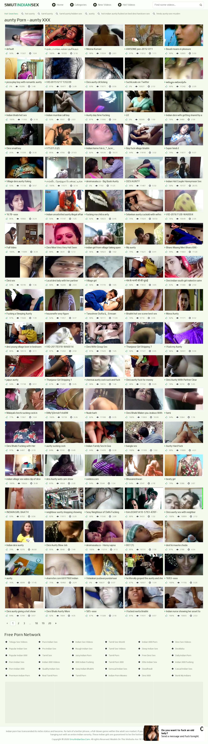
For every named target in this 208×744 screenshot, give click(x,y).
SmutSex (21, 4)
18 (36, 623)
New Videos (102, 5)
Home (57, 5)
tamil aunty (45, 13)
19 (43, 623)
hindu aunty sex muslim (166, 13)
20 (49, 623)
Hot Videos (126, 5)
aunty (89, 13)
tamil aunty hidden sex (68, 13)
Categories (78, 5)
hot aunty (28, 13)
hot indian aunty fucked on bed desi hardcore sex (123, 13)
